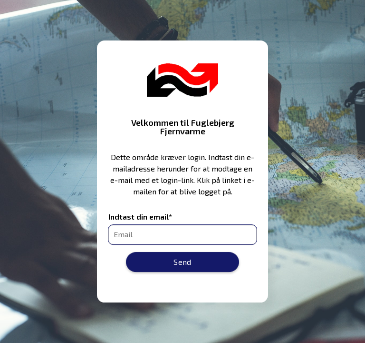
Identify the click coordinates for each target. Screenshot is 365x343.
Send (182, 261)
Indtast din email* (140, 216)
